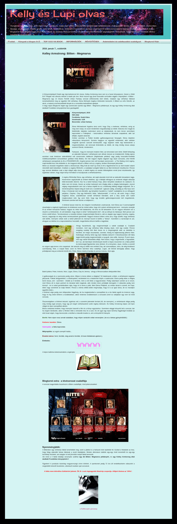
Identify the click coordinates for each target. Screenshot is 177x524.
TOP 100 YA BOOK (53, 41)
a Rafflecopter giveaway (88, 509)
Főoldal (11, 41)
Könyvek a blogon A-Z (29, 41)
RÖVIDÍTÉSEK (92, 41)
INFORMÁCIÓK (73, 41)
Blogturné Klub (152, 41)
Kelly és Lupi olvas (57, 13)
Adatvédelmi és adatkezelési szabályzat (122, 41)
